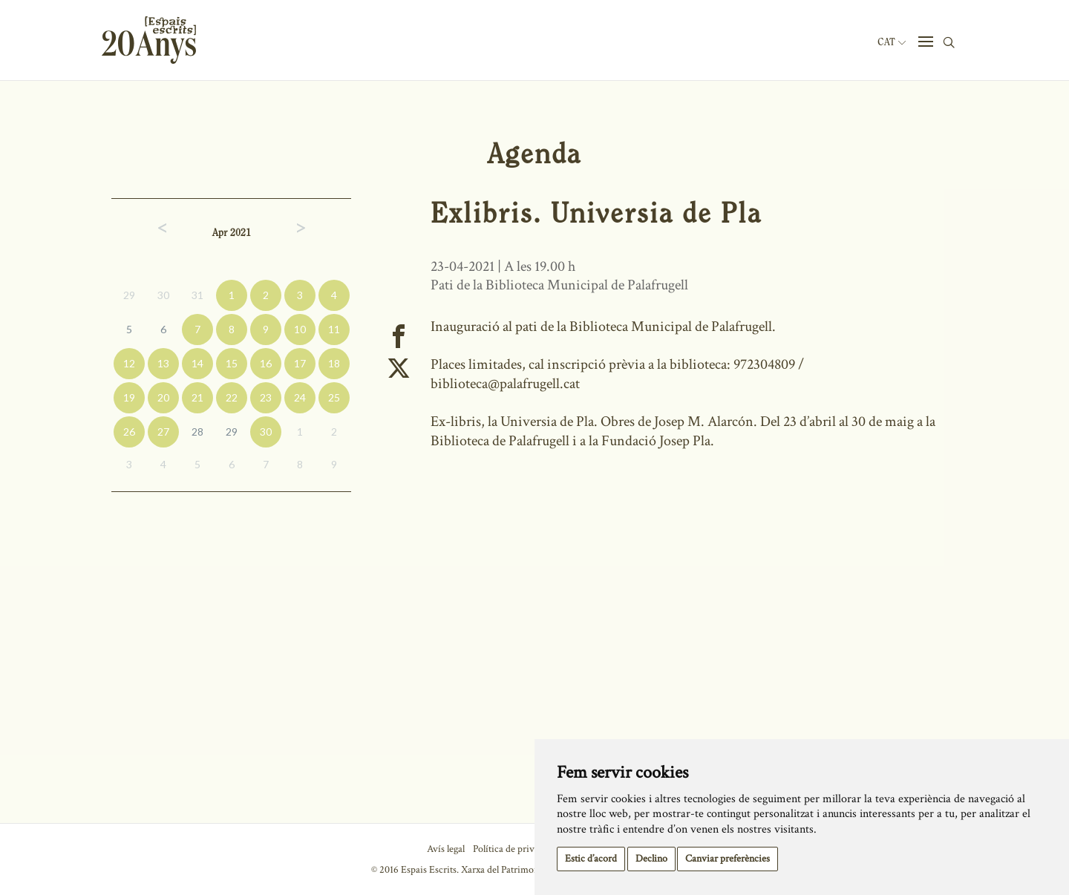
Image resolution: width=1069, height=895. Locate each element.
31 (197, 295)
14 (197, 363)
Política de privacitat (515, 849)
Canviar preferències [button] (727, 858)
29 (129, 295)
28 (197, 431)
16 (266, 363)
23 (266, 397)
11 (334, 329)
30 (163, 295)
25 (334, 397)
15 (232, 363)
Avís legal (446, 849)
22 (232, 397)
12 (129, 363)
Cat (891, 42)
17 (300, 363)
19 (129, 397)
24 (300, 397)
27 (163, 431)
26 (129, 431)
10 (300, 329)
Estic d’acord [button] (591, 858)
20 (163, 397)
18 (334, 363)
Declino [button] (651, 858)
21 (197, 397)
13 (163, 363)
